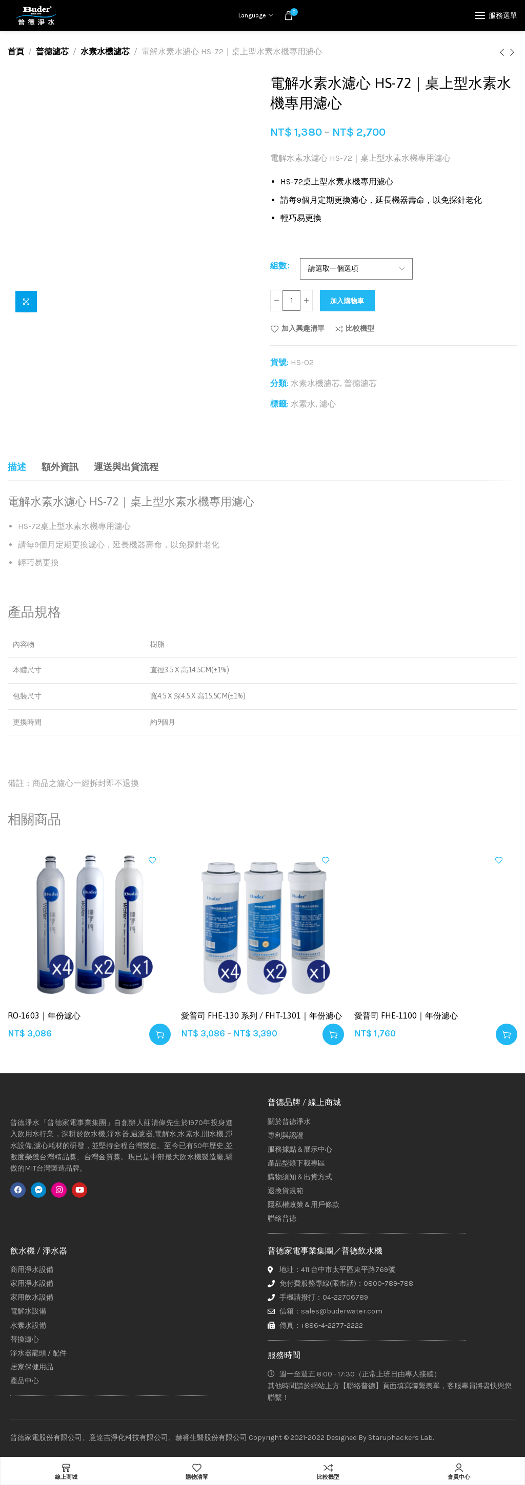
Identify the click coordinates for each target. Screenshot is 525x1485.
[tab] (17, 467)
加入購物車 (347, 301)
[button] (160, 1034)
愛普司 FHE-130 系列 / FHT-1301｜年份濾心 (261, 1015)
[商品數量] (291, 300)
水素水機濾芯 (105, 51)
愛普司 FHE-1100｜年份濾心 (406, 1015)
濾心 (327, 404)
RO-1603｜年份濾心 (44, 1015)
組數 (278, 265)
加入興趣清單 (303, 329)
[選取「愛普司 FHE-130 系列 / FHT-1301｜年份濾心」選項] (333, 1034)
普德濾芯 (52, 51)
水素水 (303, 404)
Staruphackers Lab (400, 1437)
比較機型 (360, 329)
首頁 (16, 51)
